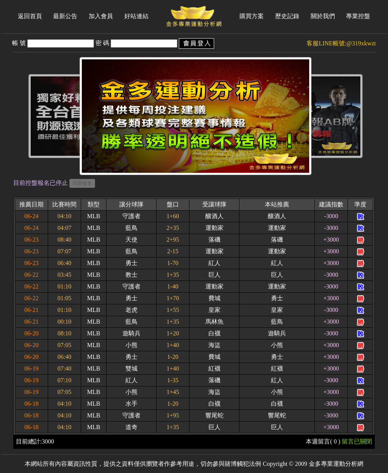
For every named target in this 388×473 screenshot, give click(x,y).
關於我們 (323, 16)
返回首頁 (30, 16)
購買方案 (251, 16)
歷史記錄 (287, 16)
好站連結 (136, 16)
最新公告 (65, 16)
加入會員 (101, 16)
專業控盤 (358, 16)
